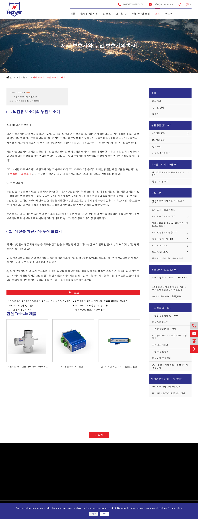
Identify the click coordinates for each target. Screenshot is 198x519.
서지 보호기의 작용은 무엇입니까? (91, 305)
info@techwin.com (160, 4)
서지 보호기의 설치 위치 (20, 310)
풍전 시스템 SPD (160, 181)
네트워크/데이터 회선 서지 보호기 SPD (168, 202)
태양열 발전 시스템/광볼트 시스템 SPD (168, 173)
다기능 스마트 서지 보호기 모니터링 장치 (169, 336)
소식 (157, 13)
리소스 (107, 13)
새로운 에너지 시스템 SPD (164, 164)
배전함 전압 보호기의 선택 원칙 (90, 310)
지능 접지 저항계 (160, 345)
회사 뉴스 (156, 101)
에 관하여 (122, 13)
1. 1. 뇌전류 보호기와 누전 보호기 (24, 96)
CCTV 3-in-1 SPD (160, 252)
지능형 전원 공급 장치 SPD (165, 315)
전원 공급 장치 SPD (161, 125)
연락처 (169, 13)
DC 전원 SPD (158, 140)
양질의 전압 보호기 (21, 173)
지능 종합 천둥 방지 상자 (164, 329)
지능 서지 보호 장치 (161, 358)
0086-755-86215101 (130, 4)
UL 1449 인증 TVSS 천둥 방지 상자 (168, 393)
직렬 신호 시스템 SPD (162, 239)
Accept (104, 514)
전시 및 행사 (158, 107)
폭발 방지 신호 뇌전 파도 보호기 (167, 258)
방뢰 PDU (156, 146)
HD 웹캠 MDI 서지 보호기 (73, 367)
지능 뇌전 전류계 (160, 351)
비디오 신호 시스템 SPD (163, 216)
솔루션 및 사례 (89, 13)
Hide (28, 92)
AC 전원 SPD (158, 133)
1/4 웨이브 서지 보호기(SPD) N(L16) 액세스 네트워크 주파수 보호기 (27, 367)
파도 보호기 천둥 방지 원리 (21, 305)
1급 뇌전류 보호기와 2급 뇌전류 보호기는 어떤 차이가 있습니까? (39, 301)
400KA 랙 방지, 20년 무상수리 (166, 387)
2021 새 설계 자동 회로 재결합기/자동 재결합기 (170, 366)
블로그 (26, 77)
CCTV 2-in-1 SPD (160, 245)
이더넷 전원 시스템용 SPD (164, 232)
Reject (93, 514)
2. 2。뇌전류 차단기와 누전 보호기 (25, 101)
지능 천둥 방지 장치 (161, 307)
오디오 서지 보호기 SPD (163, 210)
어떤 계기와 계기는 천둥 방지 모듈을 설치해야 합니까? (101, 301)
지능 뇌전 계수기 (160, 322)
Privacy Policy (174, 508)
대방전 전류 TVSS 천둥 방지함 (166, 379)
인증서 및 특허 (141, 13)
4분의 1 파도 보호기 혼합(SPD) (166, 296)
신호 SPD (156, 192)
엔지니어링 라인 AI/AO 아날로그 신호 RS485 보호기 (119, 367)
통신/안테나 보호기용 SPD (164, 269)
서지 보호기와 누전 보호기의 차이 (49, 77)
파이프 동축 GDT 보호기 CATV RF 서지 (170, 279)
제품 (73, 13)
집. (11, 77)
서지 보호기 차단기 (161, 153)
